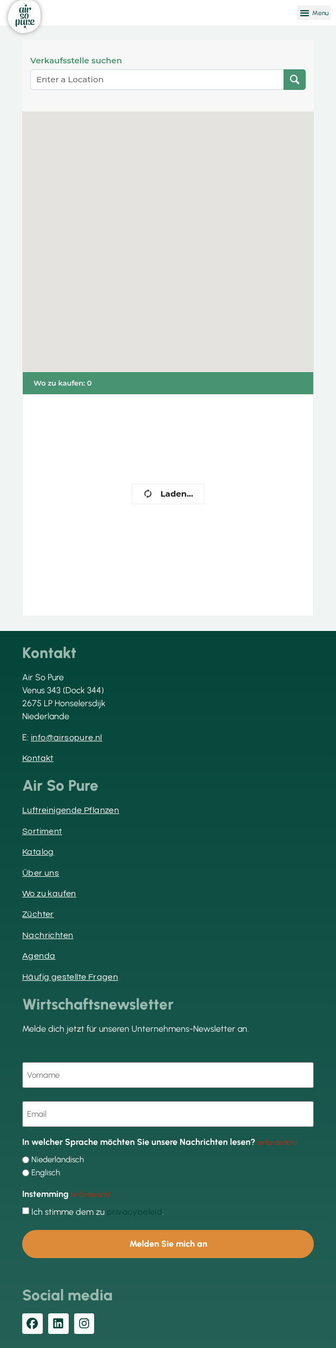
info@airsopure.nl (66, 737)
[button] (314, 12)
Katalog (38, 852)
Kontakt (38, 758)
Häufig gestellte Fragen (70, 977)
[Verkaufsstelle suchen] (295, 79)
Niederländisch (57, 1160)
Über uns (40, 873)
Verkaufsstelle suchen (76, 60)
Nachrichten (47, 935)
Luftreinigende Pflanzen (70, 810)
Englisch (45, 1173)
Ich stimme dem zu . (97, 1212)
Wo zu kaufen (49, 893)
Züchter (38, 914)
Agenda (38, 956)
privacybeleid (134, 1212)
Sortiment (42, 831)
